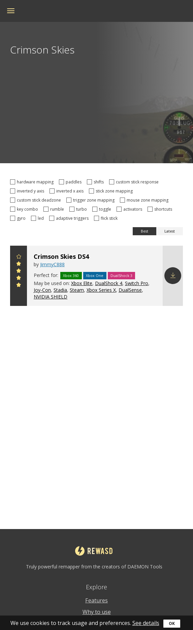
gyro (19, 218)
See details (145, 623)
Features (96, 600)
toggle (102, 209)
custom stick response (135, 182)
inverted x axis (68, 191)
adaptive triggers (70, 218)
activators (130, 209)
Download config (172, 275)
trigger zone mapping (91, 200)
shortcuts (161, 209)
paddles (71, 182)
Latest (169, 231)
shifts (96, 182)
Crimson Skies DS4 (61, 256)
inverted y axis (28, 191)
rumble (54, 209)
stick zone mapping (112, 191)
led (38, 218)
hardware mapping (33, 182)
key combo (25, 209)
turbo (79, 209)
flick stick (107, 218)
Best (144, 231)
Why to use (97, 612)
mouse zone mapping (145, 200)
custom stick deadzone (36, 200)
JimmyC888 (52, 264)
